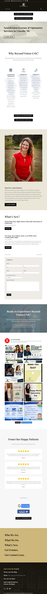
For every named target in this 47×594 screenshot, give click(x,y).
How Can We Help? (11, 280)
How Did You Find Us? (11, 275)
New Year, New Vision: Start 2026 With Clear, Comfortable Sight (21, 236)
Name (8, 263)
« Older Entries (8, 254)
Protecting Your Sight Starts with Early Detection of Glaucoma (23, 222)
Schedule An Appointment (23, 14)
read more (8, 228)
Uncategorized (13, 225)
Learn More (9, 37)
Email (25, 270)
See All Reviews (23, 497)
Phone (8, 270)
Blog (11, 239)
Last (24, 267)
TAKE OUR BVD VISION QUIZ (23, 18)
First (7, 267)
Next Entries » (39, 254)
